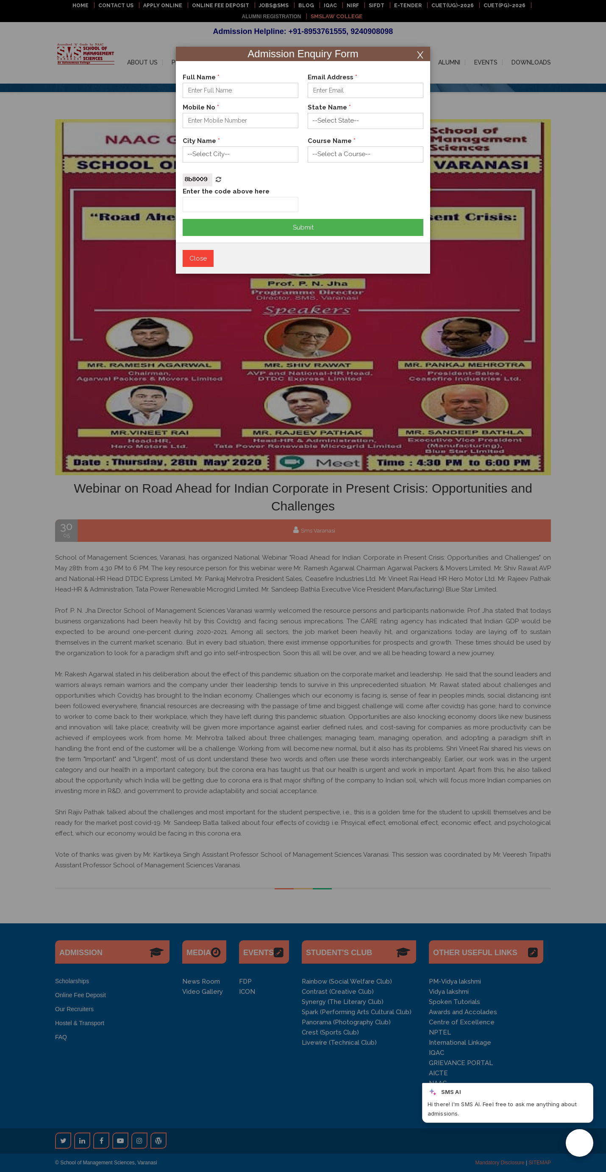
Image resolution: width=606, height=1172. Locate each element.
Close (198, 258)
